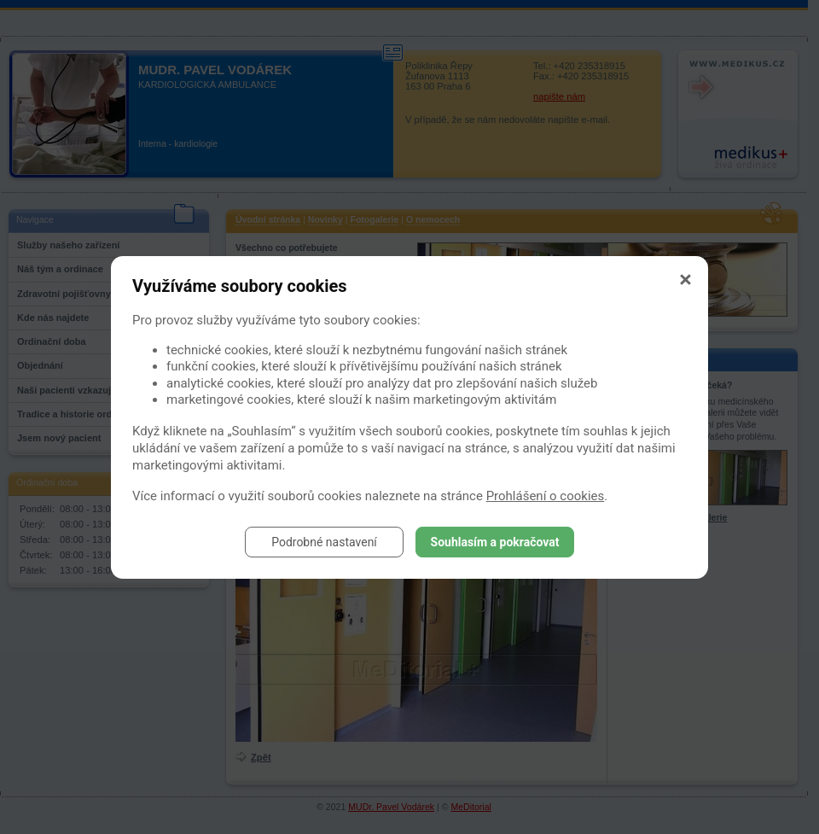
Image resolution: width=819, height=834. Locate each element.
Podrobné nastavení (324, 542)
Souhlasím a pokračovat (495, 542)
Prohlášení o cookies (545, 496)
